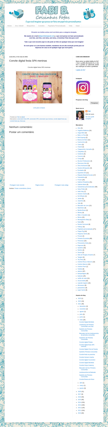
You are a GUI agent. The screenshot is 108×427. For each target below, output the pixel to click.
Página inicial (39, 185)
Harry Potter (81, 189)
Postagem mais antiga (61, 185)
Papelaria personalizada (85, 229)
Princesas (81, 241)
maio (81, 320)
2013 (79, 405)
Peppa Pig (81, 231)
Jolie (79, 203)
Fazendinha (81, 177)
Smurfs (80, 252)
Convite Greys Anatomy (86, 365)
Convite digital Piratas (86, 342)
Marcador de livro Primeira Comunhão (87, 368)
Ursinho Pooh (82, 266)
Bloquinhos (31, 26)
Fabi (89, 111)
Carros (80, 144)
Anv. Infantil (19, 26)
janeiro (82, 388)
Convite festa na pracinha (87, 354)
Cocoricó (80, 156)
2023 (79, 298)
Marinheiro (81, 208)
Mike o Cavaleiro (83, 215)
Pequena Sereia (82, 234)
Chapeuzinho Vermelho (85, 149)
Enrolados (81, 170)
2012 (79, 407)
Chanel (80, 147)
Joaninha (80, 201)
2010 (79, 413)
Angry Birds (81, 133)
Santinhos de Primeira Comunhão (86, 338)
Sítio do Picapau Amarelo (85, 255)
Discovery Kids (82, 163)
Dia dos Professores (84, 161)
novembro (83, 309)
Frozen (80, 180)
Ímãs (70, 26)
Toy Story (80, 259)
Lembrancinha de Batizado (87, 372)
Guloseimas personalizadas (86, 187)
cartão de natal (82, 278)
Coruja (80, 158)
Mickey (80, 212)
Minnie (80, 217)
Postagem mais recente (17, 185)
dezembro (83, 306)
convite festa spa (14, 121)
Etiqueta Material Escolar (85, 175)
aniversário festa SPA (23, 119)
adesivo (80, 271)
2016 (79, 397)
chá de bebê (81, 281)
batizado (80, 276)
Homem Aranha (82, 194)
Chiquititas (81, 151)
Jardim (80, 198)
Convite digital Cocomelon (87, 360)
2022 (79, 301)
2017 (79, 394)
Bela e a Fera (82, 135)
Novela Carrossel (83, 224)
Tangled (80, 257)
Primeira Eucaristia (83, 238)
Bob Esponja (81, 137)
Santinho (80, 248)
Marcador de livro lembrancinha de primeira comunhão (89, 334)
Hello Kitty (81, 191)
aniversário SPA (34, 119)
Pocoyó (80, 236)
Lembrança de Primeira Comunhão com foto (86, 325)
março (82, 385)
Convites (41, 26)
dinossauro (81, 285)
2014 (79, 402)
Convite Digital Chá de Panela (88, 349)
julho (81, 314)
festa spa (22, 121)
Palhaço (80, 227)
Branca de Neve (82, 140)
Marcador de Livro (83, 205)
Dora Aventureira (83, 165)
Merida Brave (82, 210)
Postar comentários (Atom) (23, 188)
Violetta (80, 269)
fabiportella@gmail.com (46, 36)
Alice (79, 128)
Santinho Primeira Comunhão (88, 352)
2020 (79, 391)
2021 (79, 304)
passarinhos (81, 288)
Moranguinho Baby (83, 219)
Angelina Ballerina (83, 130)
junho (81, 317)
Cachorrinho (81, 142)
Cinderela (80, 154)
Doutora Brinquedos (84, 168)
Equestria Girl (82, 173)
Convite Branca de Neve (86, 379)
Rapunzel (80, 245)
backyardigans (82, 273)
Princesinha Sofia (83, 243)
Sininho (80, 250)
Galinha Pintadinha (83, 182)
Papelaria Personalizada (56, 26)
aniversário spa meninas (46, 119)
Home (9, 26)
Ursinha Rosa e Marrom (85, 262)
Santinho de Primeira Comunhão (85, 329)
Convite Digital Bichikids (86, 322)
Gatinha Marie (82, 184)
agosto (82, 311)
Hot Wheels (81, 196)
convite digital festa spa (60, 119)
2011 (79, 410)
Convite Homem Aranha (86, 357)
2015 (79, 399)
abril (81, 383)
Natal (78, 26)
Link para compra (39, 108)
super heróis (81, 290)
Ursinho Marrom (82, 264)
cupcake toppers (83, 283)
